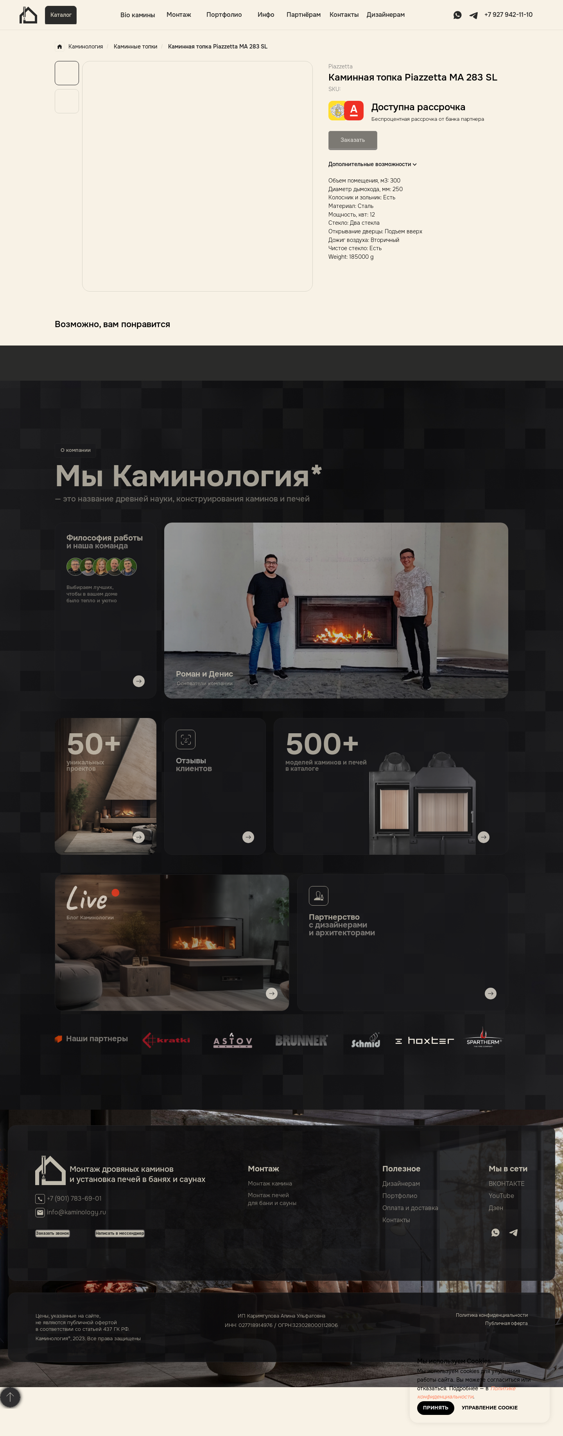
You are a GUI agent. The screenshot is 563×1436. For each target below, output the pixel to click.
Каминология (79, 47)
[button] (61, 15)
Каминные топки (135, 46)
